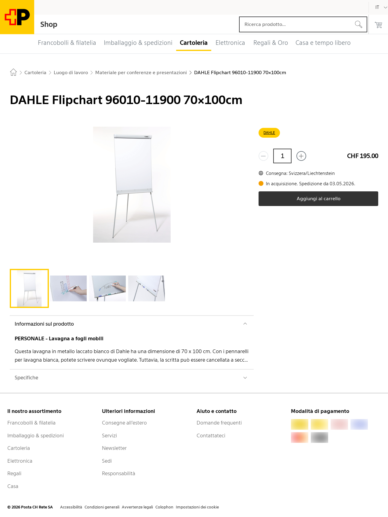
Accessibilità (71, 507)
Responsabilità (118, 473)
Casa (12, 486)
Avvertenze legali (137, 507)
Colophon (164, 507)
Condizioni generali (102, 507)
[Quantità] (282, 156)
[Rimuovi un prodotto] (263, 156)
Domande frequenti (219, 423)
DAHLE (269, 132)
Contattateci (211, 435)
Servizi (109, 435)
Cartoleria (18, 448)
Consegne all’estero (124, 423)
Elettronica (19, 461)
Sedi (107, 461)
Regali (14, 473)
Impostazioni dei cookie (197, 507)
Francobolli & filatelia (31, 423)
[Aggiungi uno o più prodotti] (301, 156)
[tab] (29, 288)
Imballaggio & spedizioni (35, 435)
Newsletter (114, 448)
